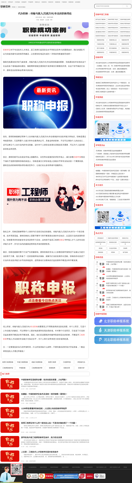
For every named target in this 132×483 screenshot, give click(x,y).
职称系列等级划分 (100, 36)
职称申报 (77, 157)
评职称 (13, 7)
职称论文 (37, 2)
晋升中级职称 (100, 48)
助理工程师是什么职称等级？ (106, 92)
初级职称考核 (100, 40)
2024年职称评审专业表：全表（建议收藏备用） (112, 69)
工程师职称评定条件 (125, 243)
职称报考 (52, 368)
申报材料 (30, 2)
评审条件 (10, 2)
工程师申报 (67, 362)
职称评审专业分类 (113, 32)
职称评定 (7, 50)
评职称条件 (100, 238)
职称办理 (67, 368)
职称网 (125, 248)
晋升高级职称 (113, 48)
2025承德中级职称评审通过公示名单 (108, 196)
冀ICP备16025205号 (66, 481)
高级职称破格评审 (88, 467)
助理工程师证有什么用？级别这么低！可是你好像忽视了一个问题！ (49, 423)
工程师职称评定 (7, 368)
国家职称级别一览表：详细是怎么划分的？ (110, 173)
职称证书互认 (125, 48)
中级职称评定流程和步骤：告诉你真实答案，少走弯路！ (44, 380)
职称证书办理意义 (100, 27)
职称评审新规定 (54, 467)
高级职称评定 (125, 52)
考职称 (100, 248)
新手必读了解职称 (100, 19)
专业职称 (34, 327)
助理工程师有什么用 (115, 467)
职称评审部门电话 (113, 19)
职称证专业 (125, 238)
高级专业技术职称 (113, 238)
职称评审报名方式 (125, 27)
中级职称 (64, 2)
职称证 (61, 240)
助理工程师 (52, 362)
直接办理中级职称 (113, 36)
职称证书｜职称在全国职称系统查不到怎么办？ (112, 106)
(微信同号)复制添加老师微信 (44, 43)
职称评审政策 (43, 467)
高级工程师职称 (37, 362)
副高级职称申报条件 (100, 243)
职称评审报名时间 (113, 27)
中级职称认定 (113, 44)
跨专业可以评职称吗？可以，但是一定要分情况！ (113, 179)
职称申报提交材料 (125, 19)
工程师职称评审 (37, 368)
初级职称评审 (125, 40)
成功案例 (77, 2)
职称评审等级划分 (125, 32)
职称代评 (81, 368)
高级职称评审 (125, 44)
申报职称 (22, 368)
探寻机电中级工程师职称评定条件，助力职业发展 (41, 437)
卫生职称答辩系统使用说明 (105, 112)
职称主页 (3, 2)
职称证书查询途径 (125, 23)
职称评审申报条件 (100, 23)
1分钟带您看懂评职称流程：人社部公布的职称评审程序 (44, 408)
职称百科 (50, 2)
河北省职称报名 (33, 467)
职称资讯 (44, 2)
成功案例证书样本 (100, 32)
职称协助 (100, 252)
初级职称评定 (100, 52)
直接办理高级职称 (125, 36)
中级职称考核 (100, 44)
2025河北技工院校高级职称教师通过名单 (110, 190)
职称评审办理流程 (113, 23)
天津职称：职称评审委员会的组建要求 (109, 151)
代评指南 (17, 2)
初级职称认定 (113, 40)
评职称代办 (81, 362)
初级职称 (57, 2)
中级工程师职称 (22, 362)
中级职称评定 (113, 52)
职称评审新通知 (76, 467)
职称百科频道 (21, 7)
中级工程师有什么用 (101, 467)
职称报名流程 (113, 242)
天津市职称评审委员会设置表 (106, 160)
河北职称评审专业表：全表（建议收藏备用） (111, 72)
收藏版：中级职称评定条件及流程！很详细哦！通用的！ (44, 394)
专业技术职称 (113, 248)
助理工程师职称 (7, 362)
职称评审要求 (65, 467)
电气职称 (125, 252)
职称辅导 (24, 2)
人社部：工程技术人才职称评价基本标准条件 (39, 452)
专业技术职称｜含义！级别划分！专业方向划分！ (113, 89)
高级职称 (70, 2)
